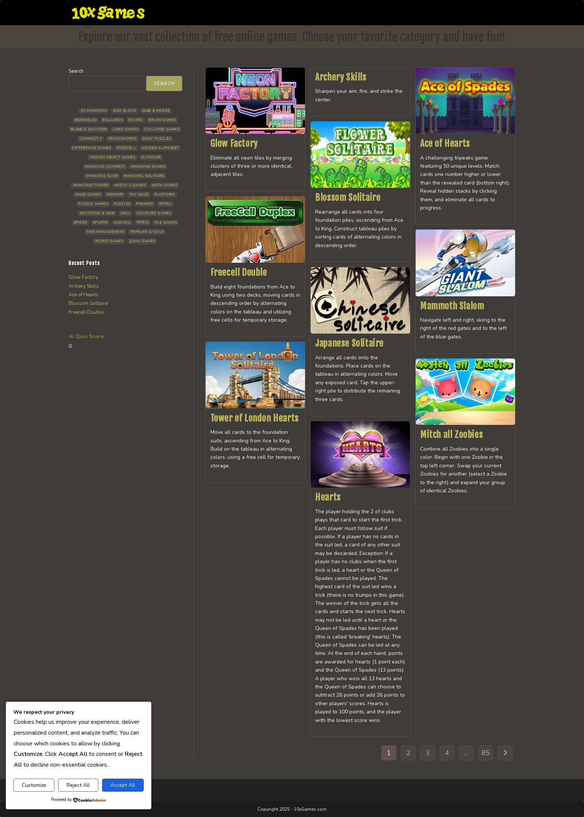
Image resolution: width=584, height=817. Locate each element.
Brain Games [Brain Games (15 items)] (162, 120)
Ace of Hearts (445, 143)
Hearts (328, 497)
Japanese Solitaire (349, 343)
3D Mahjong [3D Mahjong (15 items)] (93, 110)
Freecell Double (238, 272)
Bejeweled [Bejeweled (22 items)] (85, 120)
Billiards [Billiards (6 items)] (112, 120)
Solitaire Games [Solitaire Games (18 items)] (153, 213)
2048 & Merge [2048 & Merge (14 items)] (156, 110)
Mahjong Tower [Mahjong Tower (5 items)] (91, 185)
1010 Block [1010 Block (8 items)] (124, 110)
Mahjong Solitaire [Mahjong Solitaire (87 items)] (144, 176)
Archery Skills (340, 77)
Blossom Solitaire (347, 197)
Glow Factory (234, 143)
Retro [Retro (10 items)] (165, 203)
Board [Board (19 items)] (135, 120)
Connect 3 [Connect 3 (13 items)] (90, 138)
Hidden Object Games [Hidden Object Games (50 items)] (112, 157)
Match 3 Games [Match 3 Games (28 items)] (130, 185)
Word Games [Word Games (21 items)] (109, 241)
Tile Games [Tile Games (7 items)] (165, 222)
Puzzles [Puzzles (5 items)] (122, 203)
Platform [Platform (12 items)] (164, 194)
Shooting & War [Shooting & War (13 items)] (97, 213)
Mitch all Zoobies (451, 434)
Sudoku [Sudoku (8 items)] (122, 222)
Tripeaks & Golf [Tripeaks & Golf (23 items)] (147, 231)
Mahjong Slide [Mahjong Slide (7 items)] (102, 176)
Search (76, 71)
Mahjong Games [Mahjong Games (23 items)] (148, 166)
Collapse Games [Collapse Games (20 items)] (162, 129)
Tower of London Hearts (254, 418)
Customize (34, 785)
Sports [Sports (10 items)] (100, 222)
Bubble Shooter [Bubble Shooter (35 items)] (89, 129)
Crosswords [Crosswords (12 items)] (122, 138)
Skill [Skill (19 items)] (125, 213)
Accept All (122, 785)
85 (486, 752)
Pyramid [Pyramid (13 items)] (144, 203)
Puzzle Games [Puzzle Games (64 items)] (93, 203)
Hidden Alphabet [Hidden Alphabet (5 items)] (160, 148)
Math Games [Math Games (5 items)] (164, 185)
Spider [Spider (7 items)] (80, 222)
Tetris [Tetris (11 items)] (142, 222)
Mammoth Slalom (452, 306)
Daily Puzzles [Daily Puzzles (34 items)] (156, 138)
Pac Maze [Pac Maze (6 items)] (139, 194)
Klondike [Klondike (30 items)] (151, 157)
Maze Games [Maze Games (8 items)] (88, 194)
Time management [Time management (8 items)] (105, 231)
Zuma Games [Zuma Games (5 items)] (142, 241)
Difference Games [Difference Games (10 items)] (91, 148)
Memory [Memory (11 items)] (115, 194)
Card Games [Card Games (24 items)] (125, 129)
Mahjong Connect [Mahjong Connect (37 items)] (105, 166)
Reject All (78, 785)
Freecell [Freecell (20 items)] (126, 148)
